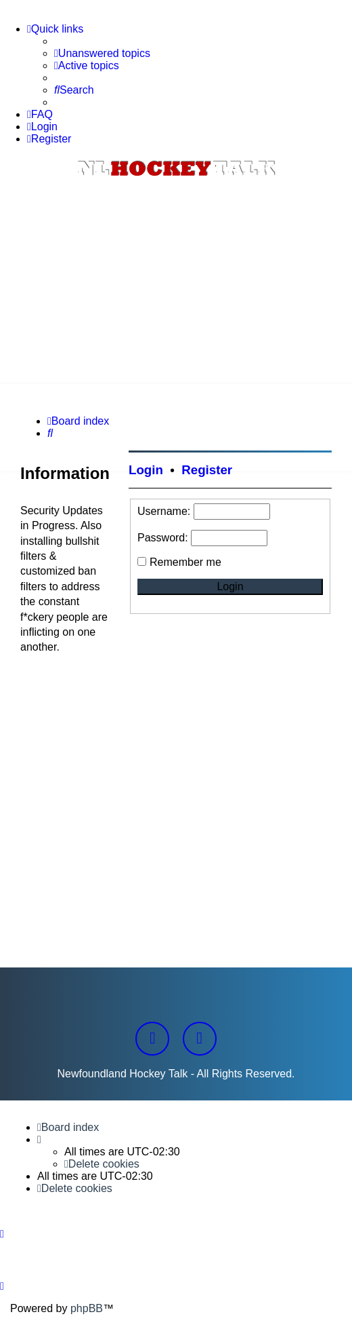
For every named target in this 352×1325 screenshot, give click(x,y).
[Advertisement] (176, 282)
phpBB (86, 1308)
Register (206, 470)
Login (146, 470)
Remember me (185, 562)
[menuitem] (102, 53)
